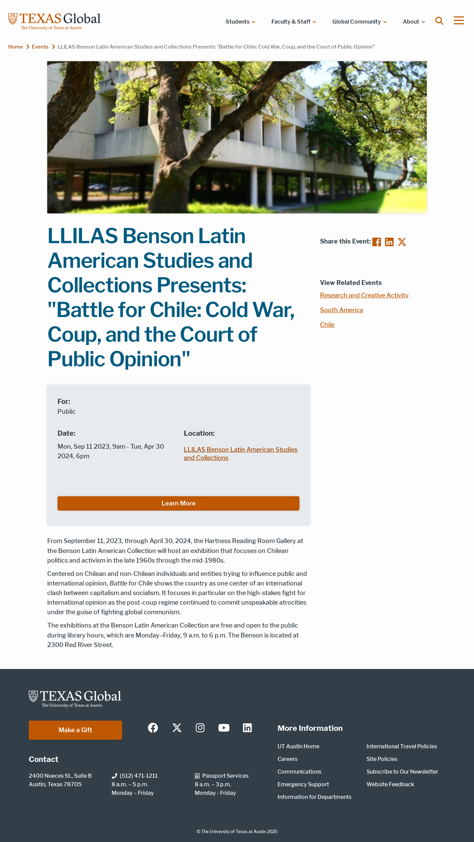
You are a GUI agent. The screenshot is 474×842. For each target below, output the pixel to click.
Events (40, 46)
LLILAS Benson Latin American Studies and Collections (240, 453)
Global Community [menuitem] (356, 21)
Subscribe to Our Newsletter (402, 771)
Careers (287, 759)
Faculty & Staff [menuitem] (290, 21)
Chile (327, 324)
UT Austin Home (298, 746)
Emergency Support (303, 784)
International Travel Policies (402, 746)
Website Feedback (390, 784)
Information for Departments (314, 797)
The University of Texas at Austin (233, 831)
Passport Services (221, 776)
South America (341, 310)
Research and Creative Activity (364, 295)
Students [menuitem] (237, 21)
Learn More (179, 503)
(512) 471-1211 (135, 776)
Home (15, 46)
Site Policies (382, 759)
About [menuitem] (411, 21)
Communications (299, 771)
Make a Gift (75, 730)
